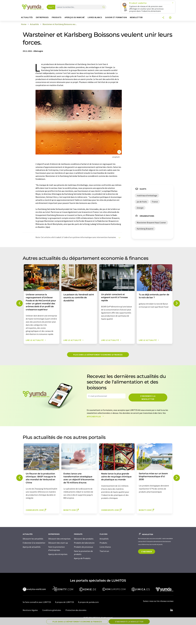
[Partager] (163, 17)
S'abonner (146, 551)
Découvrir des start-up (58, 542)
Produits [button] (57, 17)
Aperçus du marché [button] (75, 17)
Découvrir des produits (83, 538)
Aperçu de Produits (82, 558)
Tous (50, 7)
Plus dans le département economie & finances (98, 354)
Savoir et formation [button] (116, 17)
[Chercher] (103, 7)
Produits (103, 542)
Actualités (104, 538)
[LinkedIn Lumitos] (171, 610)
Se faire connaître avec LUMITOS (37, 602)
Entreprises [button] (42, 17)
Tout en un (104, 551)
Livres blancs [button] (95, 17)
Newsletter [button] (136, 17)
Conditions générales (51, 610)
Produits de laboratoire (84, 542)
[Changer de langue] (170, 17)
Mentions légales (30, 610)
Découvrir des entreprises (59, 538)
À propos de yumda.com (88, 602)
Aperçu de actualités (32, 547)
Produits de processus (83, 547)
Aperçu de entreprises (57, 554)
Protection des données (76, 610)
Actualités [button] (27, 17)
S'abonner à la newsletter (147, 397)
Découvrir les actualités (33, 538)
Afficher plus (96, 416)
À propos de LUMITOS (64, 602)
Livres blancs (105, 547)
